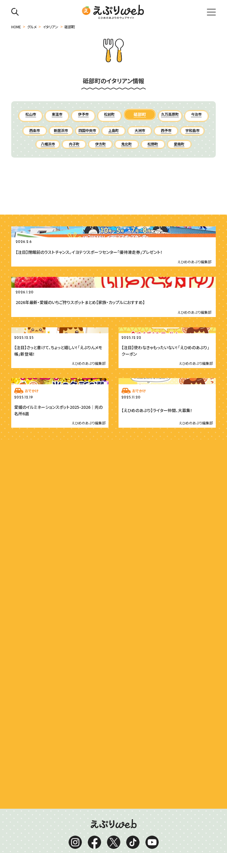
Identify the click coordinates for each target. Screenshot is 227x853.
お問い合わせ (110, 831)
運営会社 (76, 822)
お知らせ (82, 831)
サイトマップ (148, 822)
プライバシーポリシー (111, 822)
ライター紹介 (140, 831)
